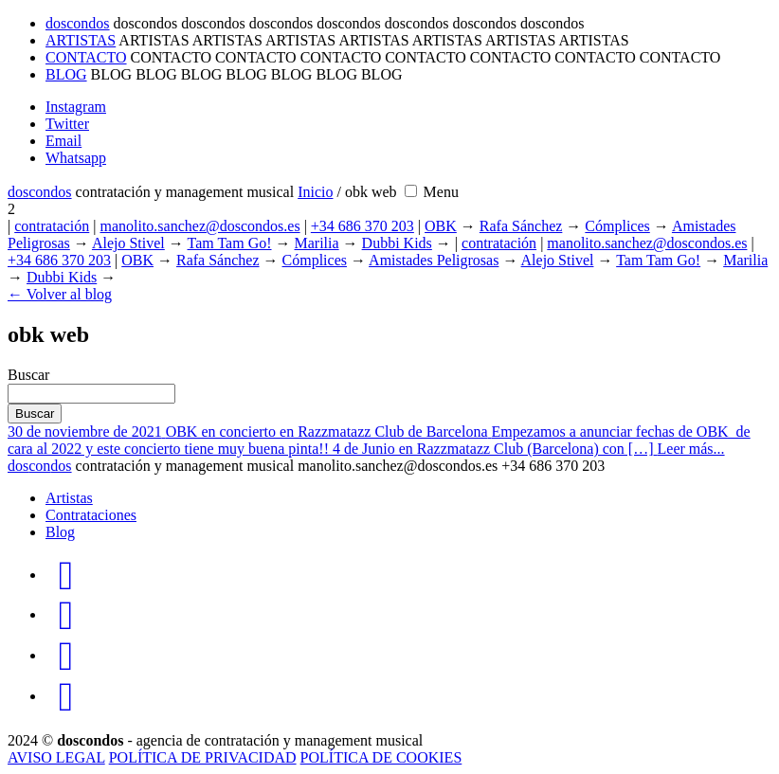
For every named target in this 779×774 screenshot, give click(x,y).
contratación (51, 226)
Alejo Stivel (128, 243)
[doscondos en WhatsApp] (65, 696)
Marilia (317, 243)
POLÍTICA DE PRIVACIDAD (203, 757)
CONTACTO (86, 57)
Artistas (69, 498)
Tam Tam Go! (230, 243)
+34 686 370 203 (362, 226)
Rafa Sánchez (521, 226)
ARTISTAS (80, 40)
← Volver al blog (60, 294)
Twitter (67, 124)
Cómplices (617, 226)
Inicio (315, 192)
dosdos (40, 192)
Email (63, 141)
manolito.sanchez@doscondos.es (199, 226)
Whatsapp (75, 158)
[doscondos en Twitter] (65, 614)
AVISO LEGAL (56, 757)
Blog (60, 532)
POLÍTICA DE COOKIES (381, 757)
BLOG (66, 74)
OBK (441, 226)
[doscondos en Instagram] (65, 575)
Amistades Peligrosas (433, 260)
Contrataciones (90, 515)
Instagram (75, 107)
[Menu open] (441, 192)
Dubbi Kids (397, 243)
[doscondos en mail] (65, 655)
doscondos (77, 23)
